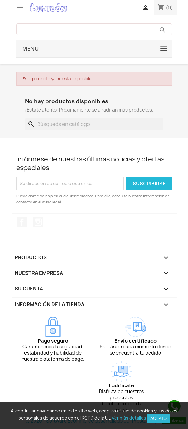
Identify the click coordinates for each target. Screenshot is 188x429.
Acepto (158, 418)
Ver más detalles (129, 418)
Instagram (38, 222)
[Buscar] (94, 124)
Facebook (22, 222)
